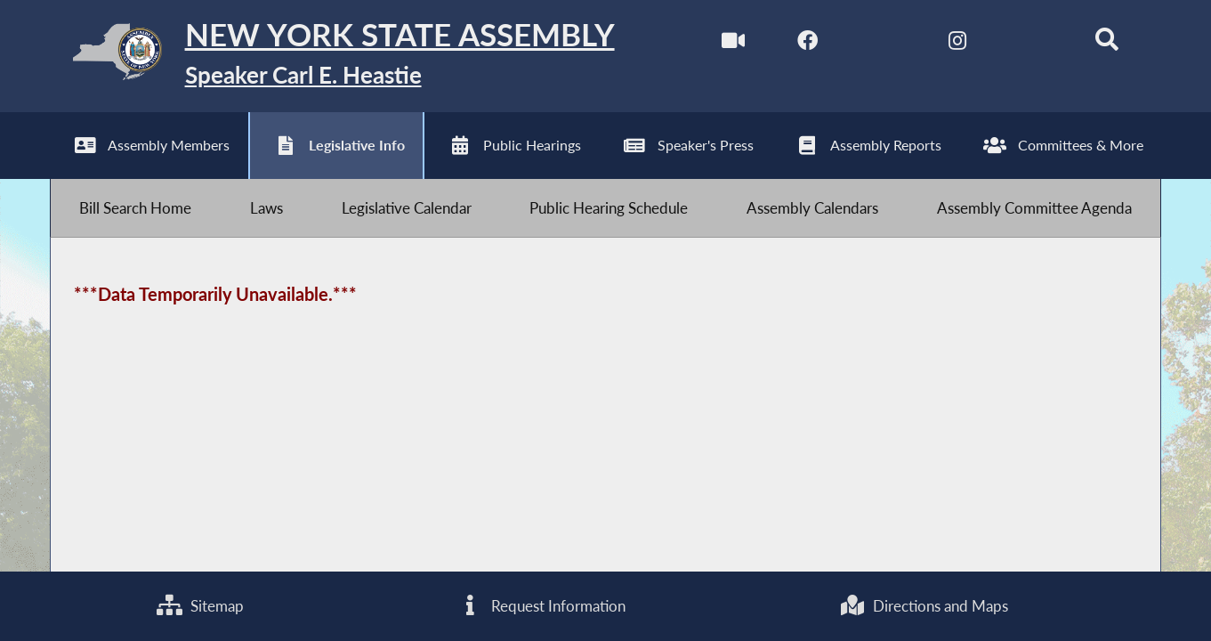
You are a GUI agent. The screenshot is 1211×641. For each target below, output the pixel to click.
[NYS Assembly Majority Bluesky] (1032, 43)
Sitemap (200, 605)
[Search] (1106, 43)
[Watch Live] (733, 43)
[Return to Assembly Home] (332, 56)
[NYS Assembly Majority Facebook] (807, 43)
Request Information (541, 605)
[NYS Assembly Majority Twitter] (882, 43)
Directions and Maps (923, 605)
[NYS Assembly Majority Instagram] (957, 43)
